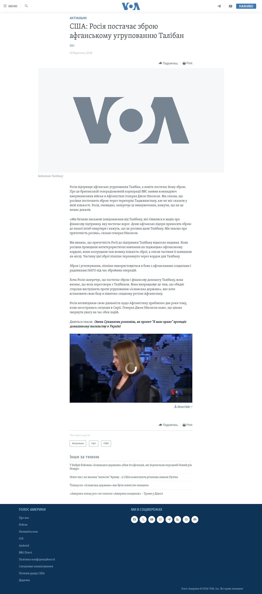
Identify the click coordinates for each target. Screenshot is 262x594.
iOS (21, 538)
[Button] (168, 63)
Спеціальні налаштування (36, 566)
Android (24, 545)
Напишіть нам (28, 531)
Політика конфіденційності (37, 559)
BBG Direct (25, 552)
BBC (72, 45)
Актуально (78, 18)
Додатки (24, 580)
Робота (23, 524)
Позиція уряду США (32, 573)
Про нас (24, 518)
